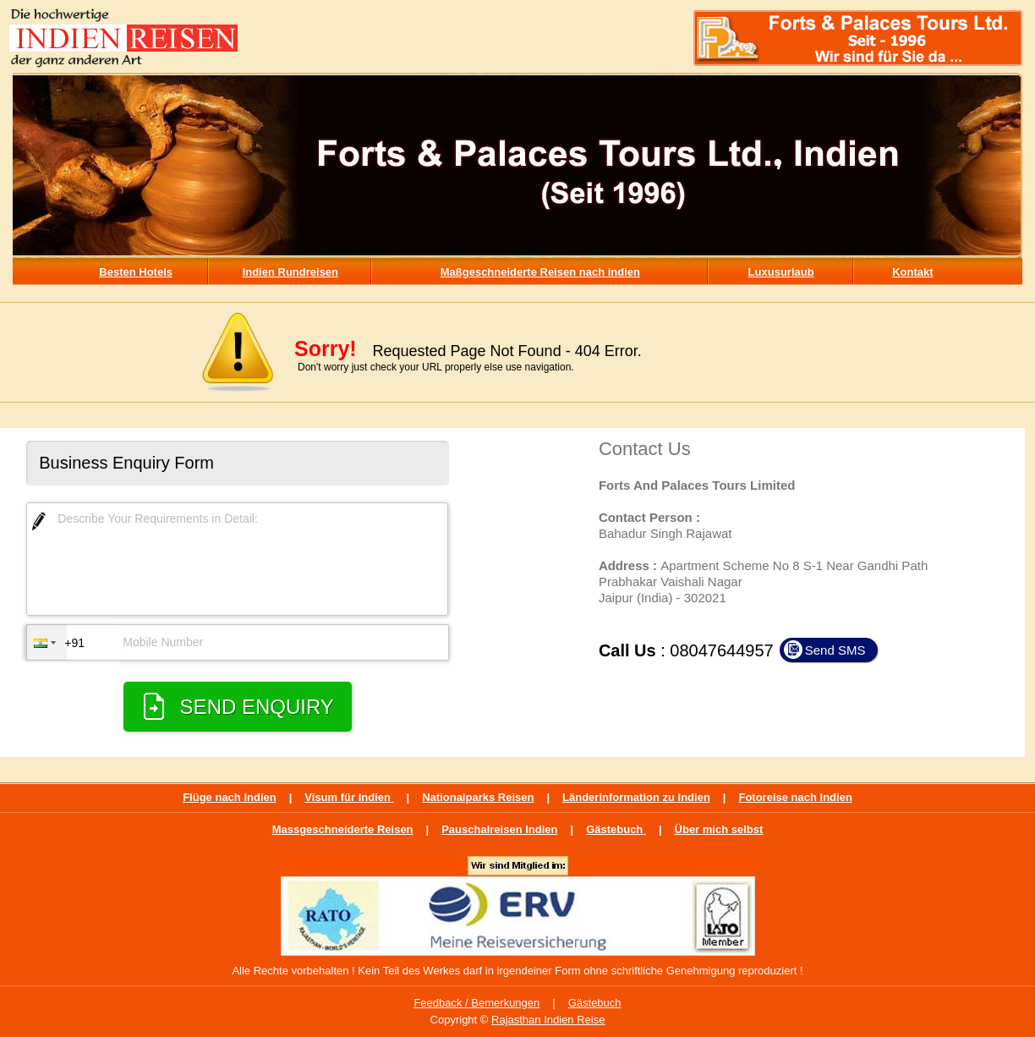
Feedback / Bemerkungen (476, 1002)
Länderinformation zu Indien (636, 797)
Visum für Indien (348, 797)
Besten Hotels (135, 272)
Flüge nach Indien (230, 797)
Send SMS (835, 650)
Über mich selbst (719, 829)
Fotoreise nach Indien (795, 797)
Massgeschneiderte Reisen (342, 829)
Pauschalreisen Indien (499, 829)
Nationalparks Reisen (478, 797)
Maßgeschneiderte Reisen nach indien (540, 272)
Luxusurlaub (781, 272)
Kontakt (912, 272)
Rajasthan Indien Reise (548, 1019)
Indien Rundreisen (290, 272)
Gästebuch (616, 829)
